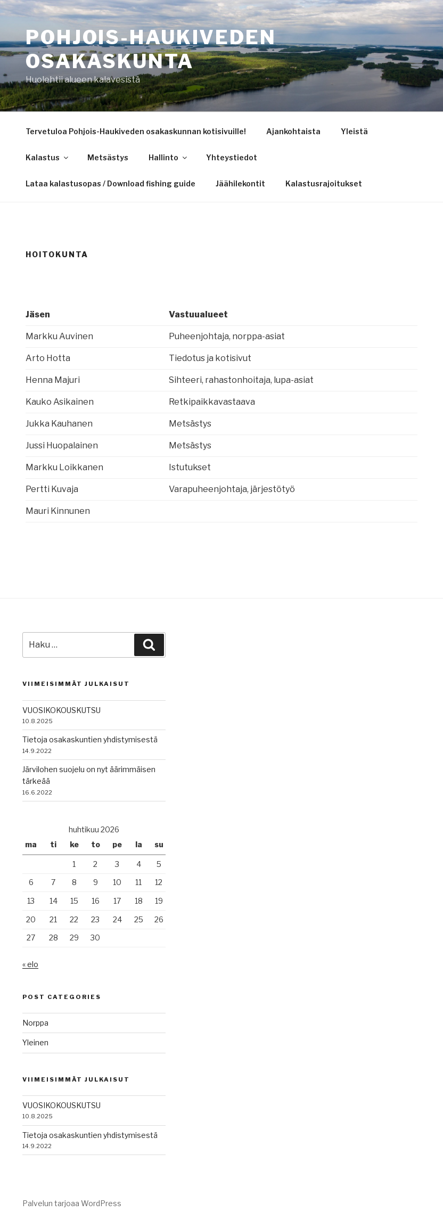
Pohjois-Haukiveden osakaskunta (151, 49)
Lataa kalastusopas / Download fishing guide (110, 183)
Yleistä (354, 131)
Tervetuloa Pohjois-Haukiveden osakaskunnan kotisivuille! (136, 131)
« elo (30, 964)
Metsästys (107, 157)
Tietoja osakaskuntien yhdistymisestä (90, 739)
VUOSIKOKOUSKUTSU (61, 710)
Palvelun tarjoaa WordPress (71, 1203)
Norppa (35, 1022)
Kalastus (48, 157)
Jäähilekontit (240, 183)
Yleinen (35, 1042)
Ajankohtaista (293, 131)
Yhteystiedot (231, 157)
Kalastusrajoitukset (323, 183)
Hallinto (168, 157)
